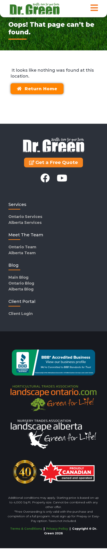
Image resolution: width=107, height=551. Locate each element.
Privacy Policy (57, 531)
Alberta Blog (21, 292)
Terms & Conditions (26, 531)
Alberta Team (22, 255)
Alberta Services (25, 225)
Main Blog (18, 280)
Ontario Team (22, 249)
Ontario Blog (21, 286)
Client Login (20, 316)
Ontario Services (25, 219)
